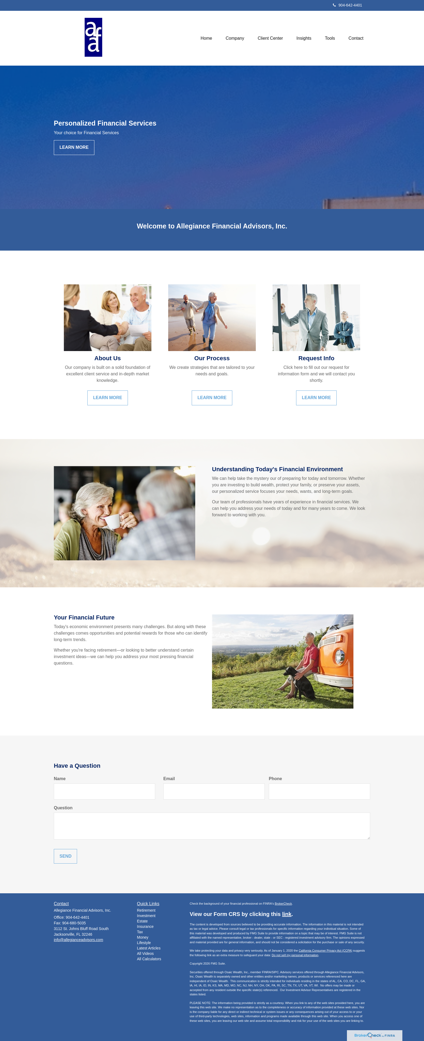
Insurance (145, 926)
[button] (235, 38)
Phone (275, 778)
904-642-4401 (347, 5)
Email (169, 778)
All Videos (145, 953)
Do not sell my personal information (295, 955)
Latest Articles (149, 948)
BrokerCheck (283, 903)
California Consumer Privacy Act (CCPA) (325, 950)
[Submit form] (65, 856)
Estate (142, 921)
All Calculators (149, 959)
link (286, 914)
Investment (146, 916)
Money (142, 937)
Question (63, 808)
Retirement (146, 910)
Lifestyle (144, 943)
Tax (140, 932)
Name (60, 778)
